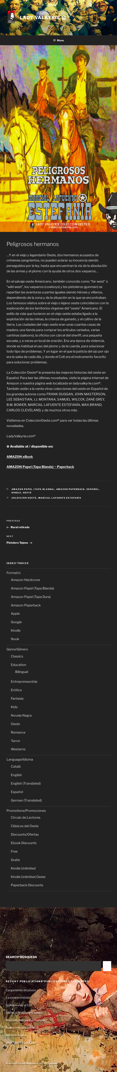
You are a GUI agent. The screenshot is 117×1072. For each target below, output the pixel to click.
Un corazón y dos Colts (21, 1042)
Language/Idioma (20, 759)
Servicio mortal (16, 1035)
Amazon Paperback (70, 489)
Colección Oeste (24, 498)
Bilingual (21, 672)
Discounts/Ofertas (25, 834)
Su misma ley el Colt (19, 1005)
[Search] (107, 966)
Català (16, 766)
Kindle (16, 492)
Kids (14, 707)
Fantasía (17, 698)
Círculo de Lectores (25, 817)
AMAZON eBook (20, 457)
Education (18, 665)
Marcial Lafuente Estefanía (60, 498)
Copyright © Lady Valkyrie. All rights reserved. (32, 1063)
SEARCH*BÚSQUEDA (21, 957)
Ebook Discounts (24, 843)
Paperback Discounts (27, 885)
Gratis (15, 860)
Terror (15, 741)
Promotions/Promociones (26, 811)
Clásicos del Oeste (25, 826)
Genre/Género (17, 649)
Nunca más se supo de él (22, 1027)
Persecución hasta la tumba (24, 1012)
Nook (15, 639)
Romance (18, 732)
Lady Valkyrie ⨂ (43, 17)
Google (16, 622)
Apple (15, 613)
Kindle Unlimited (23, 868)
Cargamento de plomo (21, 990)
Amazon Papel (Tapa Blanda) (33, 489)
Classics (17, 656)
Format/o (14, 573)
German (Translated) (26, 800)
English (16, 775)
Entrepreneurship (24, 681)
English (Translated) (26, 783)
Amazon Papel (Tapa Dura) (31, 597)
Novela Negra (21, 715)
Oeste (27, 492)
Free (14, 851)
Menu (58, 40)
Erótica (16, 690)
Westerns (18, 749)
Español (93, 489)
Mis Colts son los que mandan (25, 1020)
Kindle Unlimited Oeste (28, 877)
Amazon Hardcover (25, 580)
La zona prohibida (18, 997)
